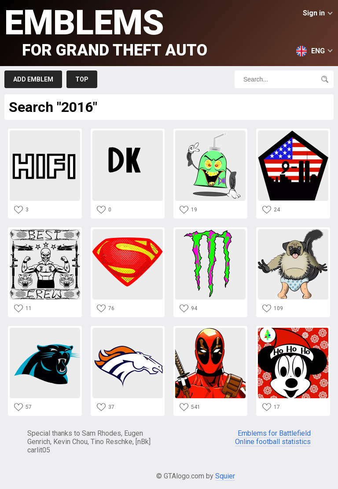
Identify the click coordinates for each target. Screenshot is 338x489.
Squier (225, 476)
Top (81, 79)
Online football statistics (273, 441)
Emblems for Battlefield (274, 433)
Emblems (105, 31)
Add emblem (33, 79)
